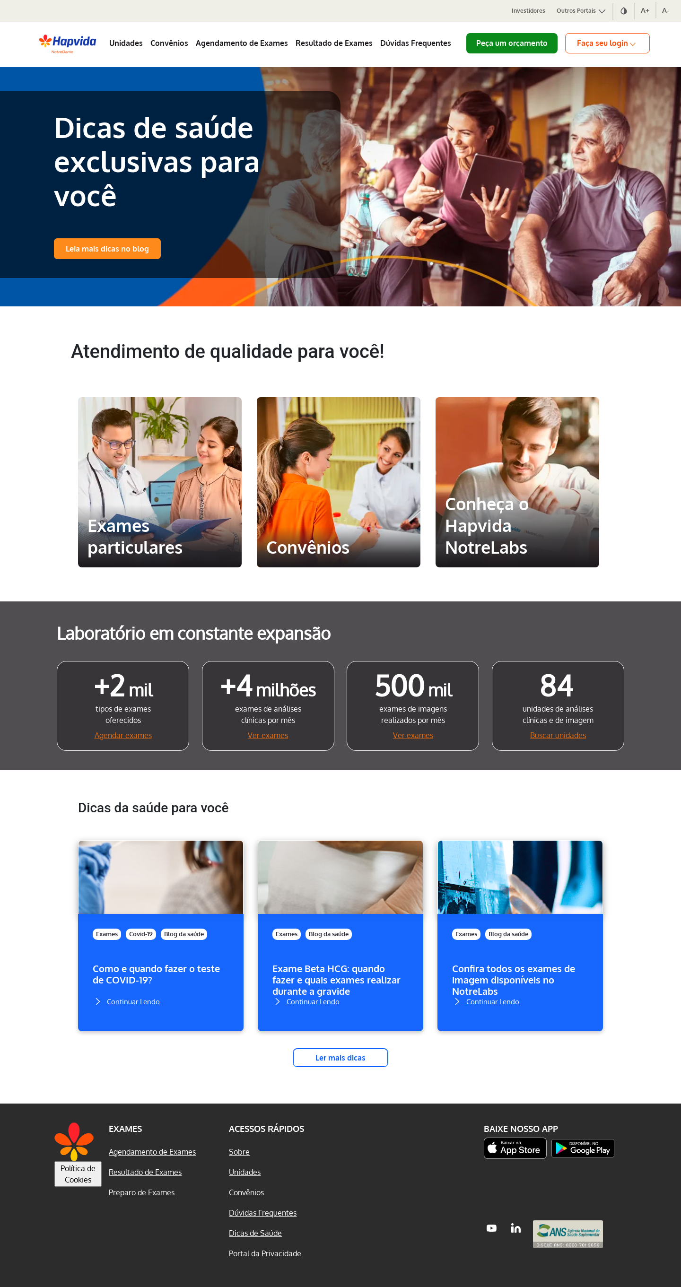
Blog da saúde (184, 934)
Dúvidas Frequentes (415, 43)
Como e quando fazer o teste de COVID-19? (156, 974)
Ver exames (268, 735)
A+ (645, 10)
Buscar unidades (558, 735)
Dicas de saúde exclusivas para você (157, 161)
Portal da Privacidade (265, 1253)
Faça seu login (607, 43)
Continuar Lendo (126, 1000)
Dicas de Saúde (255, 1233)
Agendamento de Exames (242, 43)
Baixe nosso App (521, 1128)
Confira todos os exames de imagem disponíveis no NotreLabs (513, 980)
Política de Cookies (78, 1174)
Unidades (126, 43)
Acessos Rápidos (266, 1128)
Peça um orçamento (512, 43)
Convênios (169, 43)
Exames (107, 934)
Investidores (528, 10)
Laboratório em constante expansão (194, 633)
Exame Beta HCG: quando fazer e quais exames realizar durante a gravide (336, 980)
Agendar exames (123, 735)
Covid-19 (141, 934)
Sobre (239, 1152)
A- (665, 10)
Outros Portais (582, 10)
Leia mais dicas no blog (107, 248)
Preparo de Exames (142, 1192)
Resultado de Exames (334, 43)
